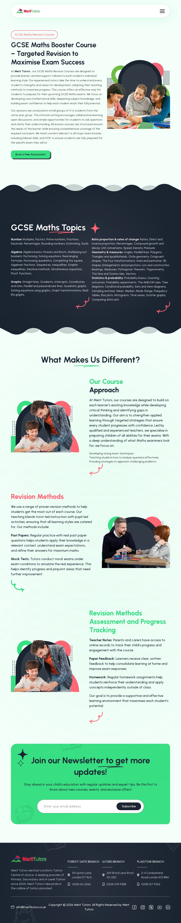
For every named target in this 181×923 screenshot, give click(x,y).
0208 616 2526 (79, 881)
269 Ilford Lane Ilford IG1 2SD (118, 872)
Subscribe (127, 806)
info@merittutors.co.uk (29, 906)
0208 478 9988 (114, 881)
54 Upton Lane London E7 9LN (80, 872)
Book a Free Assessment (31, 153)
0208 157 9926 (149, 886)
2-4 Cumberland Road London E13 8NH (150, 874)
